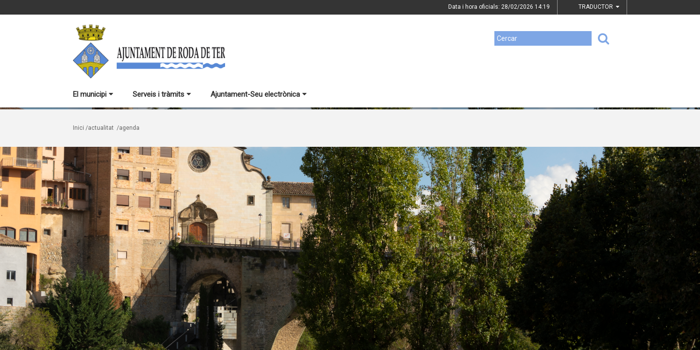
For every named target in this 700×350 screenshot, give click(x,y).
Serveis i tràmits (162, 94)
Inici (78, 127)
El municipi (93, 94)
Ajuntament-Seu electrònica (258, 94)
